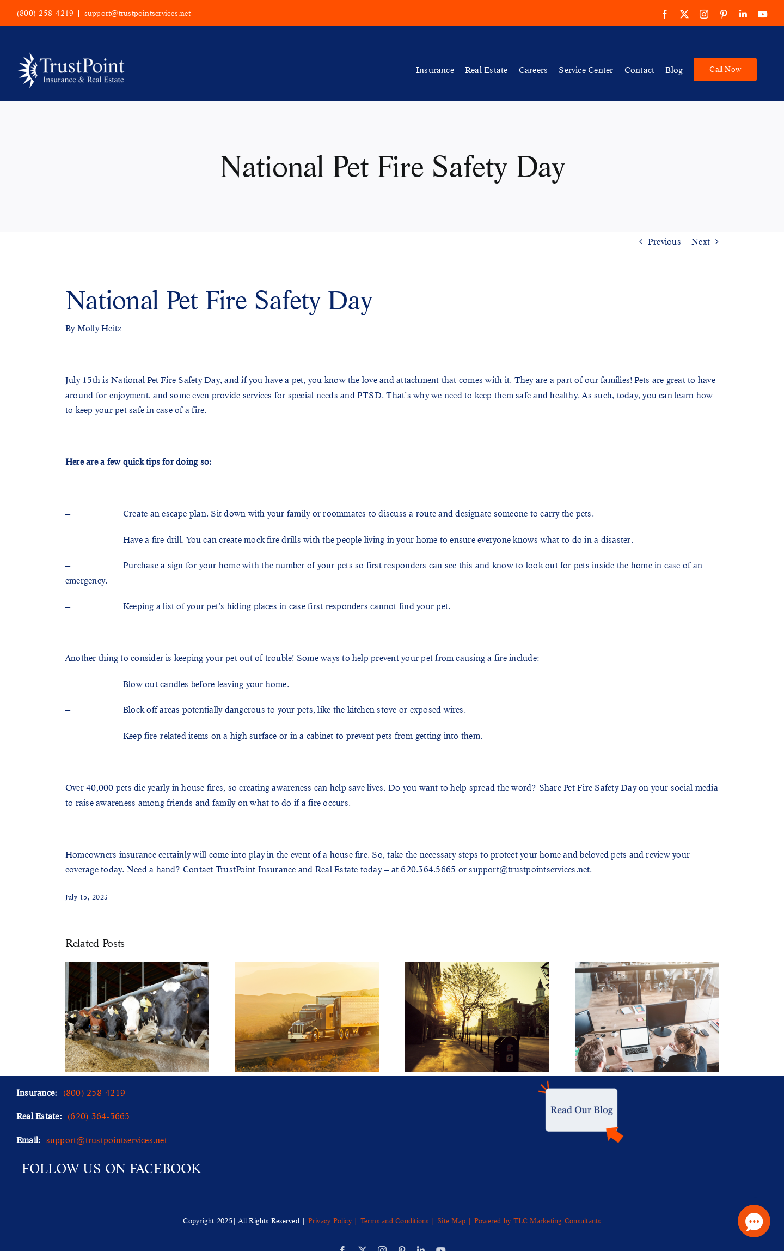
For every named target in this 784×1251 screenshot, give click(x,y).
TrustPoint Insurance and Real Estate (287, 869)
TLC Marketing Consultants (557, 1220)
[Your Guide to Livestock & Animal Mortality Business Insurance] (137, 967)
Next (700, 241)
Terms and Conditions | (397, 1220)
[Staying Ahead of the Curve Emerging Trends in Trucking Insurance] (307, 967)
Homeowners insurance (110, 854)
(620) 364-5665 (98, 1115)
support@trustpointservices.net (137, 13)
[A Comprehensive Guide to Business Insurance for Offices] (647, 967)
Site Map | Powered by (474, 1220)
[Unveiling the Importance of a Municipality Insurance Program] (477, 967)
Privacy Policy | (334, 1220)
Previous (664, 241)
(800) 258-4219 (45, 13)
